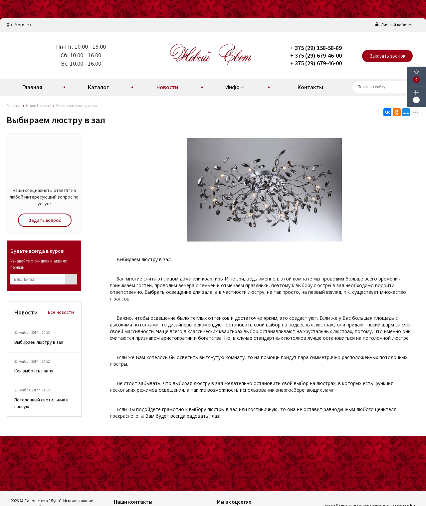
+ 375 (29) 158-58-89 (316, 48)
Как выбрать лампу (33, 371)
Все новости (61, 312)
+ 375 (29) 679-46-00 (316, 55)
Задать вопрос (45, 220)
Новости (167, 87)
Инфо (235, 87)
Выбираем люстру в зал (38, 342)
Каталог (98, 87)
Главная (32, 87)
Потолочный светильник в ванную (41, 403)
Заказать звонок (387, 56)
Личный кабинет (394, 25)
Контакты (310, 87)
